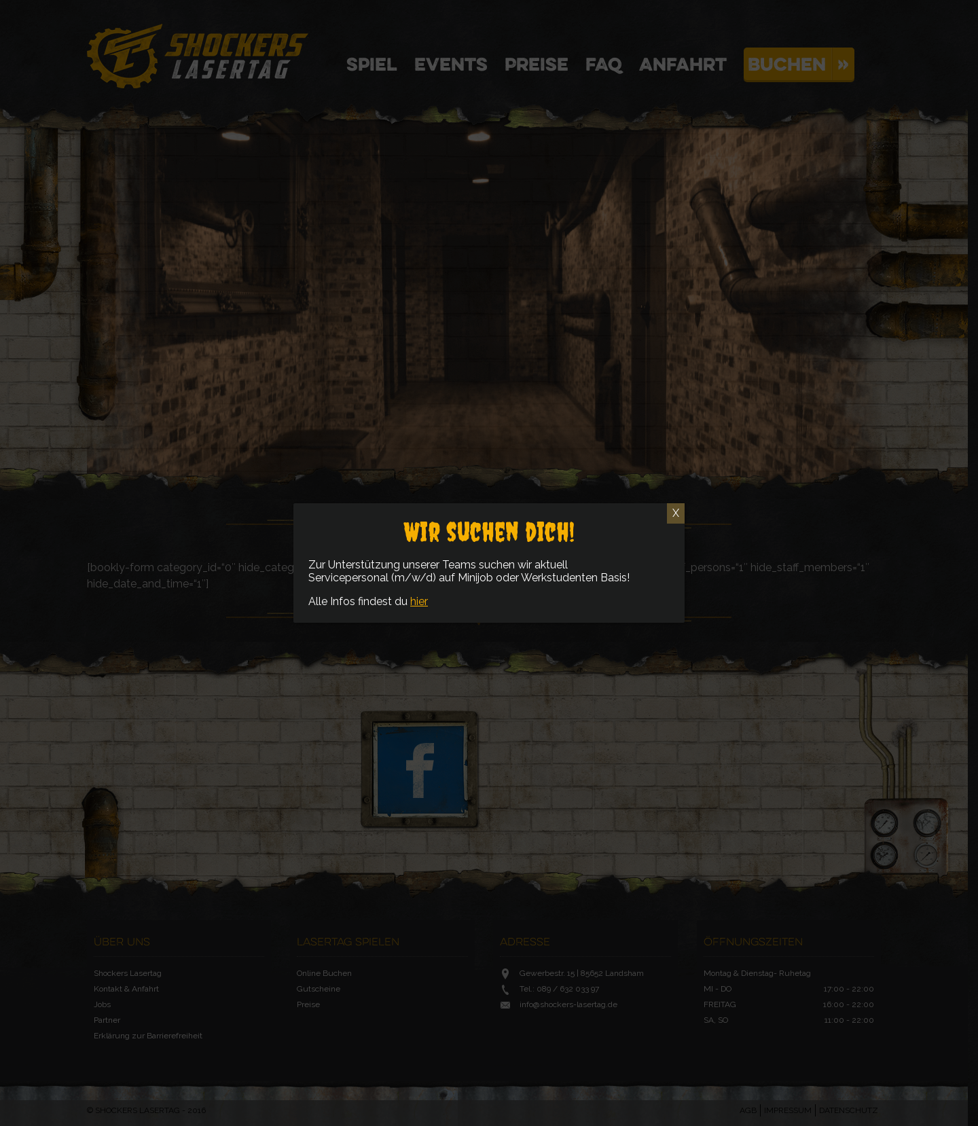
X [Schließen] (675, 513)
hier (419, 601)
